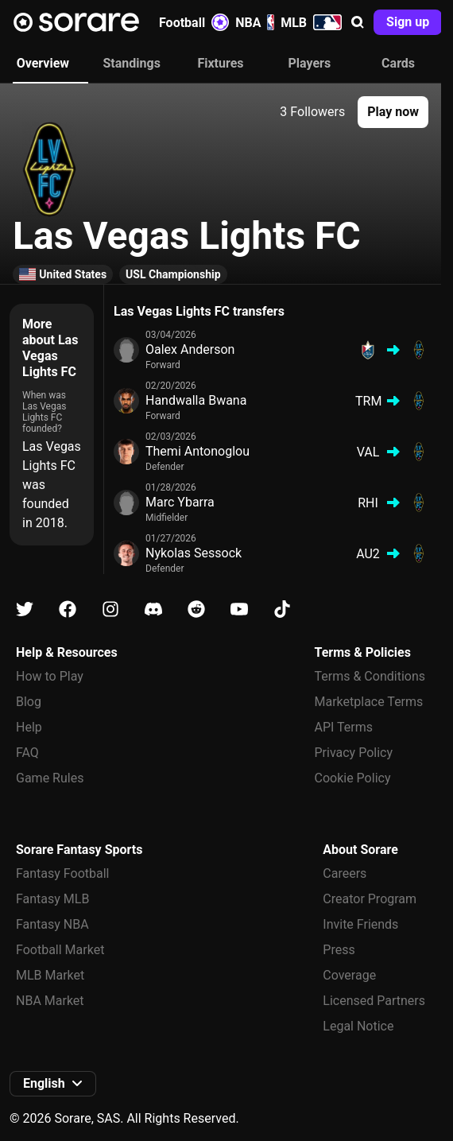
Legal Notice (358, 1026)
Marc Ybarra (180, 502)
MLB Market (50, 975)
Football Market (60, 949)
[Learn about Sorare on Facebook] (67, 609)
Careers (344, 873)
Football (194, 22)
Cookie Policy (353, 778)
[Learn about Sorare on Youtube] (239, 609)
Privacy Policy (354, 752)
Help (29, 727)
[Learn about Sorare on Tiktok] (282, 609)
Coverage (349, 975)
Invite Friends (360, 924)
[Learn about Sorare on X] (25, 609)
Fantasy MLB (52, 898)
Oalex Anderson (189, 349)
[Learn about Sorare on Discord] (153, 609)
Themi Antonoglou (197, 451)
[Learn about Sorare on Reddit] (196, 609)
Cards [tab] (398, 63)
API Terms (344, 727)
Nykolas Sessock (193, 553)
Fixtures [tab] (220, 63)
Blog (28, 701)
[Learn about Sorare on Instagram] (110, 609)
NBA (254, 22)
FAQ (27, 752)
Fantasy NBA (52, 924)
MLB (311, 22)
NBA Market (50, 1000)
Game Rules (49, 778)
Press (338, 949)
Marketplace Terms (369, 701)
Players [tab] (309, 63)
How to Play (49, 676)
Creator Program (369, 898)
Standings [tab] (132, 63)
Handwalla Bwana (195, 400)
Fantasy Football (62, 873)
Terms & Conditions (370, 676)
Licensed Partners (374, 1000)
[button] (358, 22)
